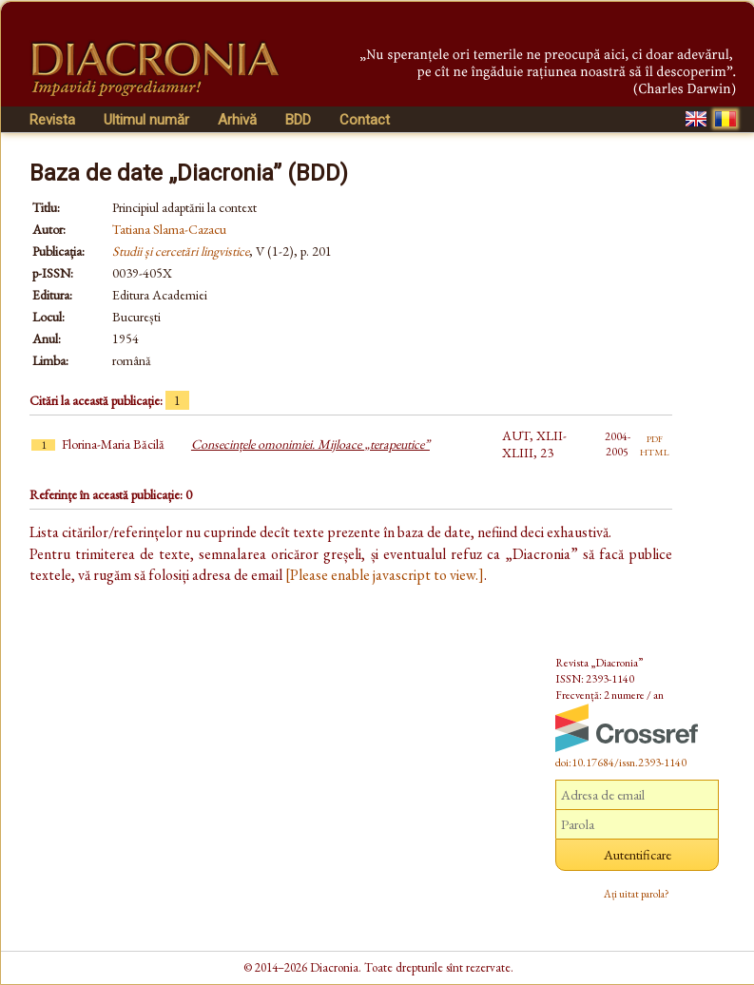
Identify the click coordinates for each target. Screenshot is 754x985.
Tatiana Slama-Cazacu (169, 229)
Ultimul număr (146, 119)
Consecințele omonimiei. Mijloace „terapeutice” (310, 444)
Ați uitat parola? (636, 893)
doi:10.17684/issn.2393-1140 (620, 762)
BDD (298, 119)
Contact (364, 119)
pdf (655, 437)
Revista (52, 119)
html (654, 450)
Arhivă (237, 119)
